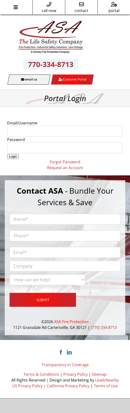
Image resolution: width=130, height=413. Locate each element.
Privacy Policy (75, 374)
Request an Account (65, 167)
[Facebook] (61, 352)
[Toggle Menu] (15, 7)
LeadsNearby (107, 380)
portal (113, 7)
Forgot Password (65, 162)
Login (13, 156)
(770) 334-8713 (104, 327)
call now (49, 7)
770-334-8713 (50, 64)
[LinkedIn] (69, 352)
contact (81, 7)
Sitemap (99, 374)
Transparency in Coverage (65, 364)
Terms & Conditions (41, 374)
